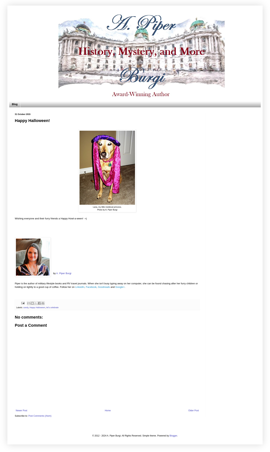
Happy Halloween (37, 307)
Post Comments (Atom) (39, 416)
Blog (15, 104)
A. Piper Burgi (63, 273)
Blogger (173, 435)
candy (25, 307)
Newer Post (21, 410)
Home (108, 410)
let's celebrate (52, 307)
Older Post (193, 410)
